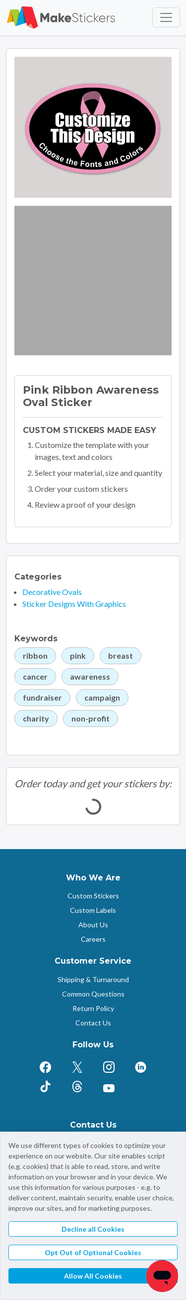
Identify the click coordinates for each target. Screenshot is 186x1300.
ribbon (35, 655)
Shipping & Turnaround (93, 979)
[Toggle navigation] (166, 17)
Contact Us (93, 1022)
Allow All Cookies (93, 1276)
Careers (93, 939)
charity (36, 718)
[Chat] (162, 1276)
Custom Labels (93, 910)
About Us (93, 924)
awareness (90, 676)
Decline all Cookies (93, 1229)
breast (120, 655)
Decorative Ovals (52, 591)
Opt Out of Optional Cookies (93, 1252)
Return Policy (93, 1008)
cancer (35, 676)
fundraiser (42, 697)
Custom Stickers (93, 895)
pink (78, 655)
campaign (102, 697)
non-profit (90, 718)
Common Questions (93, 994)
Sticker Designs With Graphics (74, 603)
